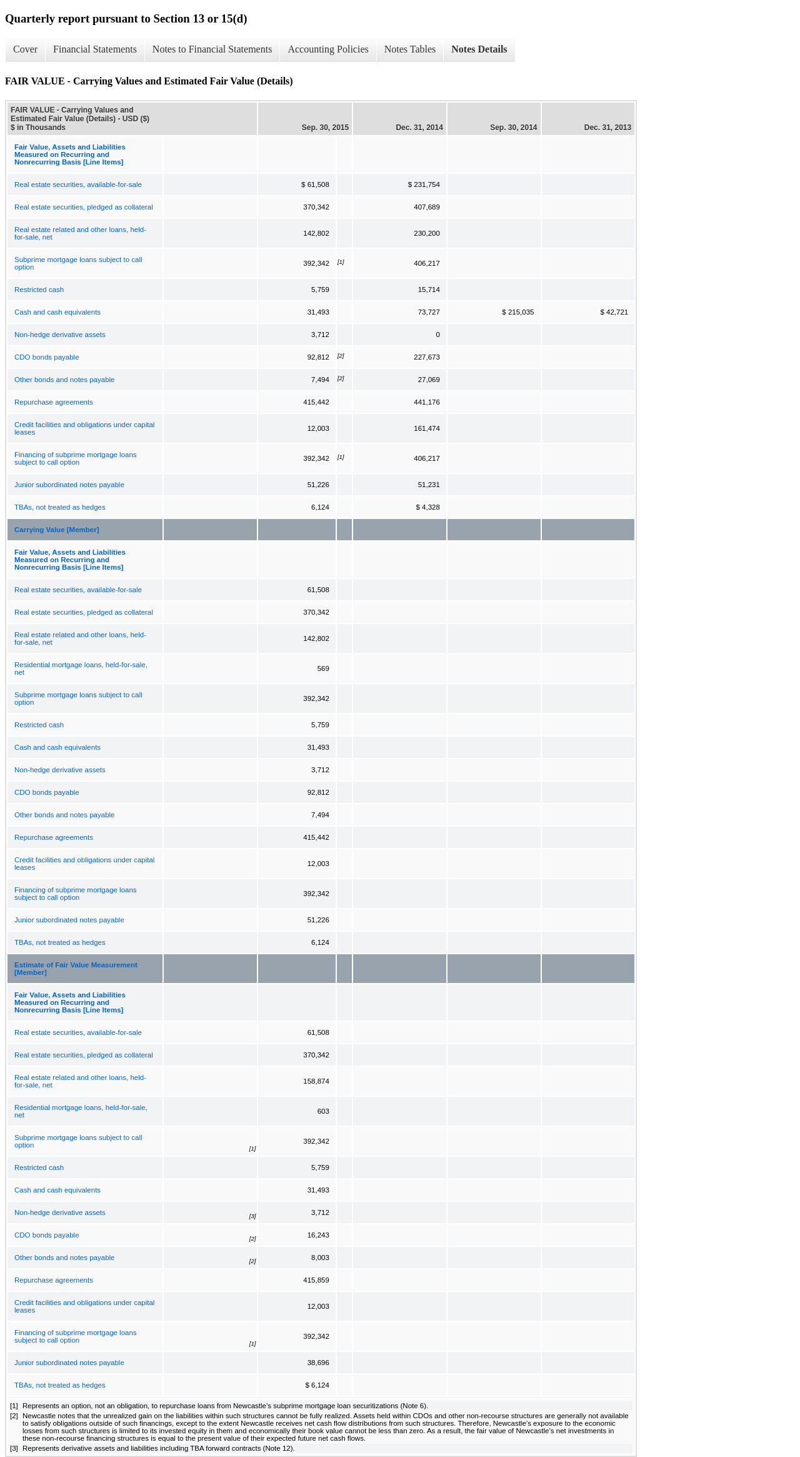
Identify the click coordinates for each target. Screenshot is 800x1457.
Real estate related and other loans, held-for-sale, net (80, 233)
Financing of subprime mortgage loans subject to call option (75, 458)
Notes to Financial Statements (212, 49)
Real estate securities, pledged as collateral (83, 207)
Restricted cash (39, 289)
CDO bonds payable (46, 357)
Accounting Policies (328, 49)
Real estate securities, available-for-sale (78, 184)
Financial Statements (95, 49)
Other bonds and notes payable (64, 379)
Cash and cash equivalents (57, 312)
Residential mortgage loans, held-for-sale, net (81, 668)
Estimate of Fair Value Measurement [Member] (76, 968)
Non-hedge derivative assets (60, 334)
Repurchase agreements (53, 402)
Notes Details (479, 49)
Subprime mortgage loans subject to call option (78, 263)
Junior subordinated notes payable (69, 484)
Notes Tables (410, 49)
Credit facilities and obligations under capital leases (84, 428)
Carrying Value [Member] (56, 529)
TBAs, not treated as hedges (60, 507)
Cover (25, 49)
